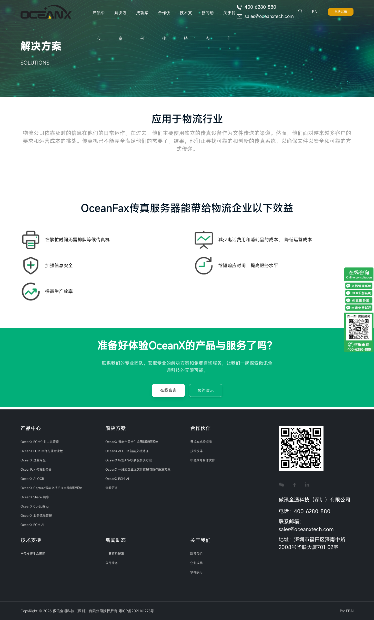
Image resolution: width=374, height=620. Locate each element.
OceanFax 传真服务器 (38, 469)
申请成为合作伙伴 (204, 460)
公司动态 (112, 562)
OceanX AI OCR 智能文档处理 (129, 450)
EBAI (349, 610)
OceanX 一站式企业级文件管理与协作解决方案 (142, 469)
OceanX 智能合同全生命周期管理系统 (135, 441)
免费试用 (340, 12)
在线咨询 (168, 392)
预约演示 (205, 393)
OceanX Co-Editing (36, 506)
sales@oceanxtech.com (266, 17)
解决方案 (120, 18)
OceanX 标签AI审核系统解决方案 (131, 460)
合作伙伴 (162, 18)
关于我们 (226, 18)
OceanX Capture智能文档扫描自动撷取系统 (56, 487)
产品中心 (98, 18)
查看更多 (112, 487)
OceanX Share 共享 (36, 496)
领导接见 (197, 572)
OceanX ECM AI (34, 524)
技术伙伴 (197, 450)
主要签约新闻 (116, 553)
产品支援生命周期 (35, 553)
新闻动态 (205, 18)
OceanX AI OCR (34, 478)
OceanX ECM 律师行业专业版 (45, 450)
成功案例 (141, 18)
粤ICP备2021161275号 (136, 610)
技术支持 (184, 18)
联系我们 (197, 553)
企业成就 (197, 562)
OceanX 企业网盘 (35, 460)
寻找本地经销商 (202, 441)
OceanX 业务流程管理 (38, 515)
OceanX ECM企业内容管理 (42, 441)
